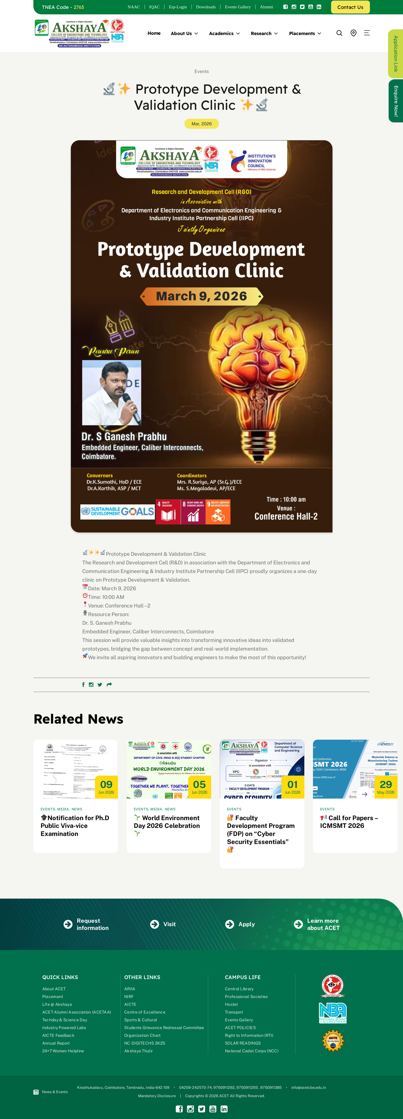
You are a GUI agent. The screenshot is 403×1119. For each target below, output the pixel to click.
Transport (234, 1013)
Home (154, 33)
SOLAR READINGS (243, 1044)
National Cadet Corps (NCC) (251, 1051)
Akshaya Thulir (138, 1051)
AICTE (130, 1005)
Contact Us (350, 7)
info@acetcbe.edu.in (308, 1088)
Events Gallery (238, 7)
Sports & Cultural (140, 1020)
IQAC (154, 7)
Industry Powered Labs (64, 1028)
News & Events (50, 1092)
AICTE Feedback (58, 1036)
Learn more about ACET (317, 925)
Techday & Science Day (64, 1020)
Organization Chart (142, 1036)
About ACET (54, 989)
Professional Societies (246, 997)
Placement (52, 997)
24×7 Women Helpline (63, 1051)
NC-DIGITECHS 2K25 (144, 1044)
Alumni (266, 7)
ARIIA (129, 989)
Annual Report (56, 1044)
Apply (240, 925)
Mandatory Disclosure (157, 1097)
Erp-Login (178, 7)
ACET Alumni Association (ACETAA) (76, 1013)
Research (261, 33)
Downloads (206, 7)
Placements (302, 33)
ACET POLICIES (240, 1028)
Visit (163, 925)
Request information (86, 925)
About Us (181, 33)
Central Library (239, 989)
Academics (221, 33)
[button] (367, 33)
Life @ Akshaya (57, 1005)
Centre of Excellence (144, 1013)
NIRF (128, 997)
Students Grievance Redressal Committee (164, 1028)
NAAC (134, 7)
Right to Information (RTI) (249, 1036)
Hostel (231, 1005)
